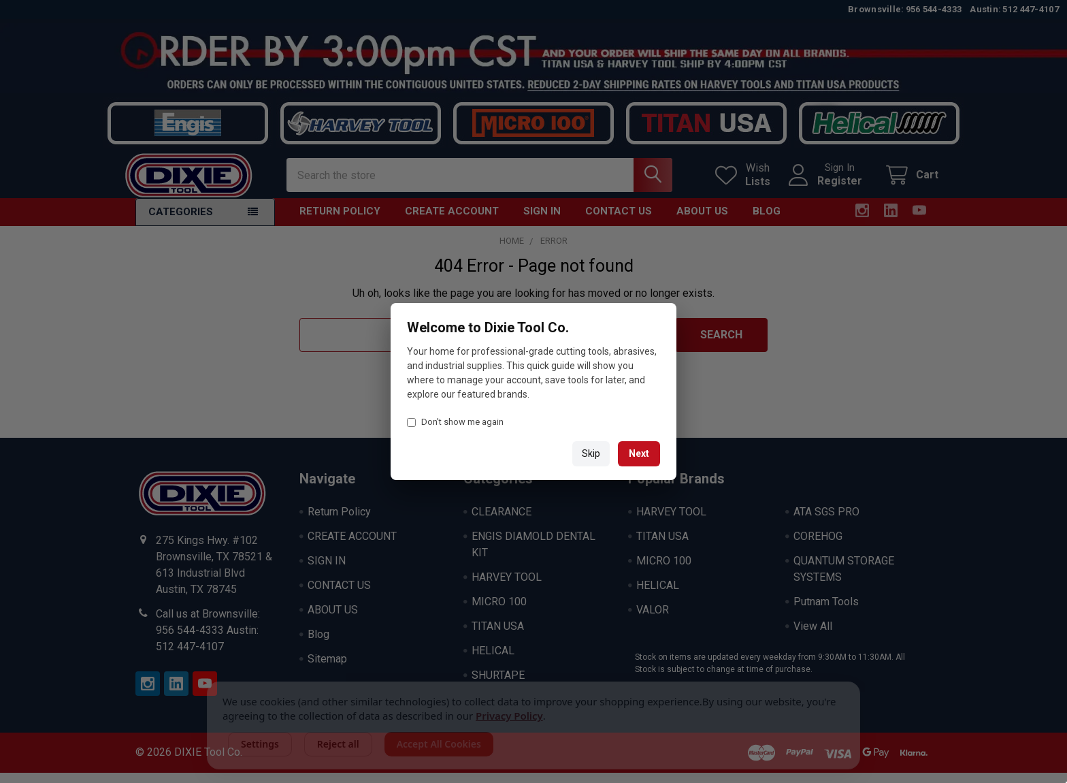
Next (639, 453)
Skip (591, 453)
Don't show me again (455, 422)
